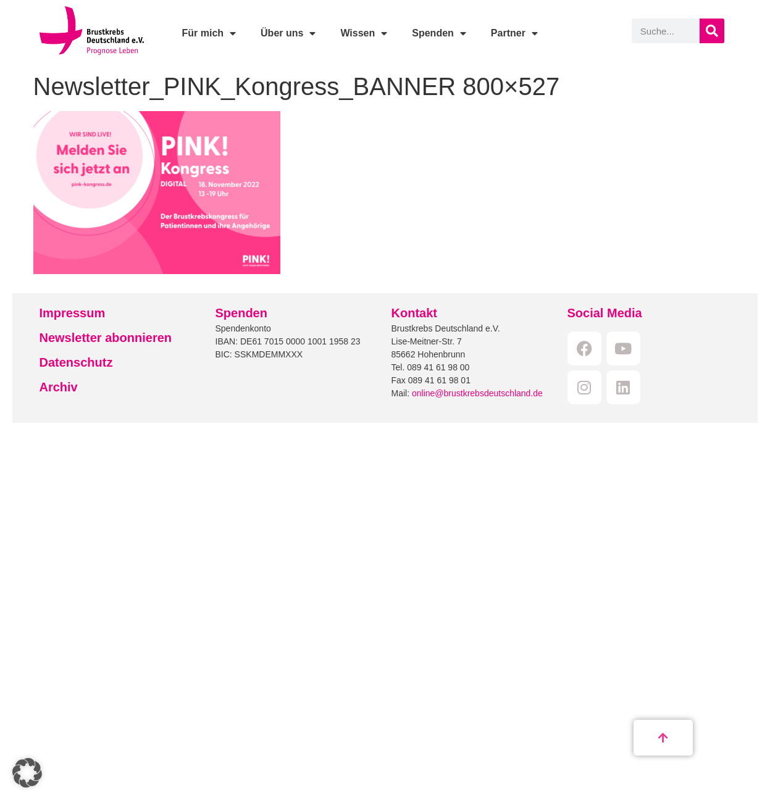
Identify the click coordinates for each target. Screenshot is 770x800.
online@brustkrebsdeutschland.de (477, 393)
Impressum (73, 313)
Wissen (363, 33)
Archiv (59, 387)
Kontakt (414, 313)
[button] (27, 773)
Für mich (209, 33)
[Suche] (712, 31)
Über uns (288, 33)
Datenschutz (76, 362)
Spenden (439, 33)
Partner (514, 33)
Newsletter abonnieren (106, 337)
